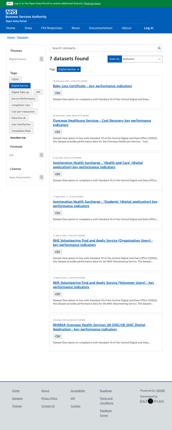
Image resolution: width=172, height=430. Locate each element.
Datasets (22, 37)
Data (28, 28)
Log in (148, 28)
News (76, 28)
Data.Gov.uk (19, 117)
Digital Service (20, 85)
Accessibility (78, 390)
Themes (17, 406)
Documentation (100, 28)
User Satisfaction (21, 124)
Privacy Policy (49, 398)
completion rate (21, 105)
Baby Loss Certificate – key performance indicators (92, 86)
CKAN (160, 390)
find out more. (92, 3)
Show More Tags (18, 137)
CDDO (15, 79)
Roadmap (106, 390)
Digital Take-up (20, 92)
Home (10, 28)
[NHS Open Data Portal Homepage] (26, 16)
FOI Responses (51, 28)
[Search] (159, 48)
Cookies (75, 406)
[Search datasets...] (102, 48)
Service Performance (23, 98)
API (73, 398)
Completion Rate (21, 130)
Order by (114, 58)
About (126, 28)
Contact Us (48, 406)
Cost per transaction (23, 111)
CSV (57, 93)
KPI (38, 92)
